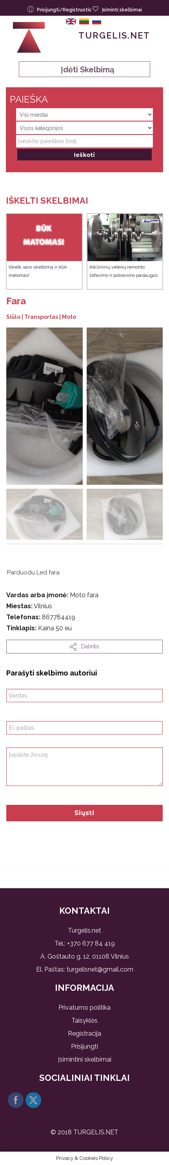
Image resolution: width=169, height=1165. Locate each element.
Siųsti (84, 813)
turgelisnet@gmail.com (100, 969)
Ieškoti (84, 154)
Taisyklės (84, 1020)
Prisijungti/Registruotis (60, 9)
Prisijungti (84, 1046)
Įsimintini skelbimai (84, 1059)
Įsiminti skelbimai (117, 9)
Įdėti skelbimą (84, 69)
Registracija (84, 1033)
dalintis (84, 647)
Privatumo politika (84, 1007)
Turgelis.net (114, 35)
